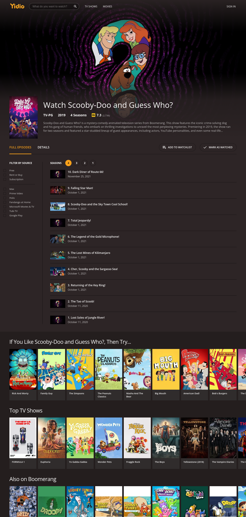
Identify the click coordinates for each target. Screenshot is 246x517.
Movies (107, 6)
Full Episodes (20, 147)
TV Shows (91, 6)
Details (43, 147)
